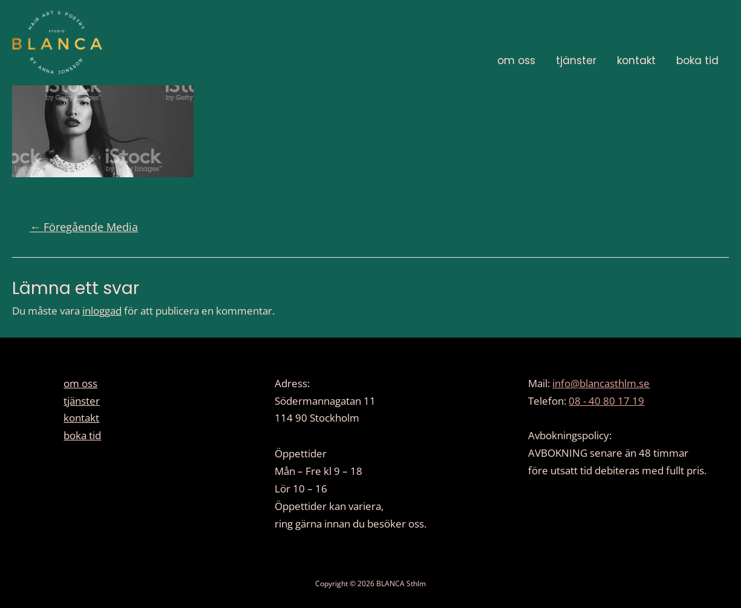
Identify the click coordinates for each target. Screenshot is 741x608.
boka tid (697, 60)
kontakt (636, 60)
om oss (516, 60)
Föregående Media (84, 226)
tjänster (576, 60)
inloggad (102, 311)
